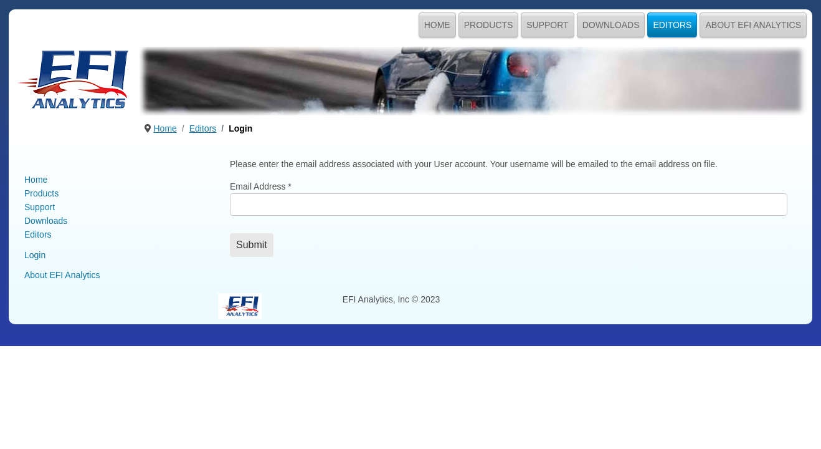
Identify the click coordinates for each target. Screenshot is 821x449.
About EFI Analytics (753, 25)
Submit (251, 244)
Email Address (261, 186)
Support (547, 25)
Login (34, 255)
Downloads (611, 25)
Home (437, 25)
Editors (672, 25)
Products (488, 25)
